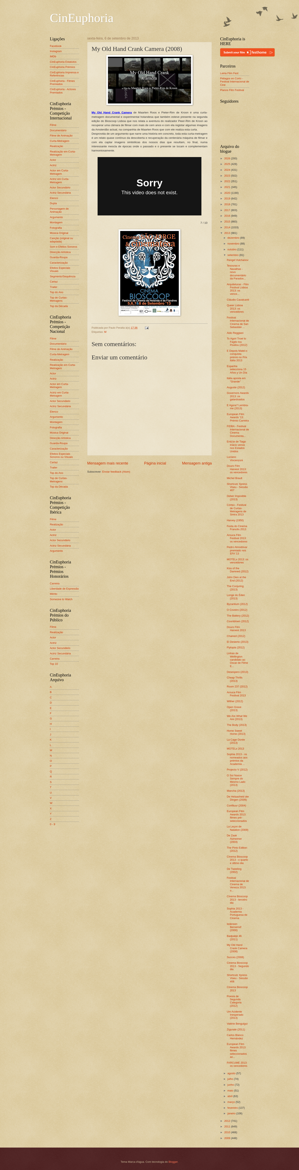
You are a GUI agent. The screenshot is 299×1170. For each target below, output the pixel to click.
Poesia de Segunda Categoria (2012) (234, 1001)
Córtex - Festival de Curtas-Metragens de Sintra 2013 (236, 509)
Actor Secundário (60, 187)
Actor (53, 159)
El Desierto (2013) (237, 641)
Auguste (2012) (236, 387)
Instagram (56, 51)
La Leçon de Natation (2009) (237, 828)
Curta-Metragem (59, 141)
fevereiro (233, 1107)
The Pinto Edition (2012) (237, 849)
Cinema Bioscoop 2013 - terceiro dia (237, 899)
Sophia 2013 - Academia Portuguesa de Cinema (237, 913)
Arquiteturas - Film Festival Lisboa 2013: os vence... (238, 289)
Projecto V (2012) (237, 769)
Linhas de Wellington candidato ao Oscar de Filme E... (237, 660)
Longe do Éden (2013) (236, 597)
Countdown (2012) (238, 621)
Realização (56, 146)
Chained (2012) (236, 636)
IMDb (53, 56)
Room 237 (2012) (237, 686)
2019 (227, 198)
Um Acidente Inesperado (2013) (235, 1015)
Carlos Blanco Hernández (235, 1037)
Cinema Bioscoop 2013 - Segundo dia (238, 966)
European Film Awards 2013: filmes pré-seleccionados (237, 816)
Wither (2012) (235, 701)
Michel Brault (234, 478)
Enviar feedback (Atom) (116, 471)
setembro (233, 255)
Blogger (173, 1161)
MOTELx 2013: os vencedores (237, 561)
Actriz (53, 165)
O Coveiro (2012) (237, 609)
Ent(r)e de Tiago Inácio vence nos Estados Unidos (236, 446)
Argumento (56, 217)
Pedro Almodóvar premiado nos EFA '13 (237, 550)
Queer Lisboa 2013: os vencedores (235, 308)
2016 (227, 215)
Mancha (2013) (236, 790)
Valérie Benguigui (237, 1023)
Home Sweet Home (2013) (236, 732)
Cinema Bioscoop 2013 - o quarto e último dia (237, 860)
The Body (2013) (237, 724)
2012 (227, 1120)
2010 (227, 1132)
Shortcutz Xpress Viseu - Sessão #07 (237, 487)
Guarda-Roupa (58, 257)
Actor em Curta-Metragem (59, 172)
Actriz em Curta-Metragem (59, 180)
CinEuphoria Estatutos (63, 61)
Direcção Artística (60, 252)
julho (230, 1078)
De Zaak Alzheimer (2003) (234, 838)
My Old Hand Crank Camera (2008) (237, 948)
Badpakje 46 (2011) (234, 937)
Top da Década (59, 306)
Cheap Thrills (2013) (235, 679)
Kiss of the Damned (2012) (237, 570)
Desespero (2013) (237, 671)
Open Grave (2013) (234, 708)
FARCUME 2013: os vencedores (237, 1064)
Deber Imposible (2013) (236, 497)
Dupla (53, 203)
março (231, 1102)
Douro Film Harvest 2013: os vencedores (237, 469)
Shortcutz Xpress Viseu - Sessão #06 (237, 978)
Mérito (53, 593)
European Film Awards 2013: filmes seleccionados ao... (237, 1050)
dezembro (233, 237)
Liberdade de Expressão (64, 588)
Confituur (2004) (236, 805)
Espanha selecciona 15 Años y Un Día (237, 369)
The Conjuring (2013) (235, 588)
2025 (227, 164)
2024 (227, 169)
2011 (227, 1126)
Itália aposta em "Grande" (236, 380)
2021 (227, 187)
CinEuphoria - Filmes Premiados (62, 82)
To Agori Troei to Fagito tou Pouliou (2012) (237, 342)
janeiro (231, 1113)
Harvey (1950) (235, 520)
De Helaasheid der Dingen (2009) (238, 798)
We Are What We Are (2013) (237, 717)
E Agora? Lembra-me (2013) (238, 407)
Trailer (53, 287)
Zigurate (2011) (236, 1029)
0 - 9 (52, 824)
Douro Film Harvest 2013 (236, 629)
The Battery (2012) (238, 615)
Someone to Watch (61, 599)
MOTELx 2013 (235, 748)
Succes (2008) (235, 957)
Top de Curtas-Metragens (58, 299)
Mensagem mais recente (107, 463)
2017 (227, 210)
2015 (227, 221)
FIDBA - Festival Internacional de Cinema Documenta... (238, 431)
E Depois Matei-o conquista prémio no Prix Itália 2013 (237, 355)
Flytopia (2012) (236, 647)
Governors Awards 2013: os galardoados (238, 396)
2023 (227, 175)
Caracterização (59, 262)
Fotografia (56, 227)
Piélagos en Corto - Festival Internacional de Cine (234, 81)
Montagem (56, 222)
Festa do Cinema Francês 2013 (237, 528)
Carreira (55, 583)
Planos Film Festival (232, 90)
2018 (227, 204)
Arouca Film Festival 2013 (236, 694)
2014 (227, 227)
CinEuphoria (82, 18)
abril (230, 1096)
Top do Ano (56, 292)
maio (230, 1090)
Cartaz (54, 281)
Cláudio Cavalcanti (238, 299)
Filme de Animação (61, 135)
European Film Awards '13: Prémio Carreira (238, 417)
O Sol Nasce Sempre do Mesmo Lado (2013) (236, 780)
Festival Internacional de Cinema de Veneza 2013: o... (238, 884)
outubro (232, 249)
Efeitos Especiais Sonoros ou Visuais (61, 455)
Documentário (58, 130)
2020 (227, 192)
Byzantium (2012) (237, 604)
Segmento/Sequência (62, 276)
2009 (227, 1138)
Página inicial (155, 463)
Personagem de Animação (59, 210)
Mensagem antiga (197, 463)
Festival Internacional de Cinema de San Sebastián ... (238, 322)
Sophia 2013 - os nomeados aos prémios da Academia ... (237, 759)
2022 (227, 181)
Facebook (56, 46)
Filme (53, 125)
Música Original (59, 233)
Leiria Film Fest (229, 73)
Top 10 (54, 663)
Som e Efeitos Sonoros (63, 246)
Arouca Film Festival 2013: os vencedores (237, 538)
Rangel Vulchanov (237, 260)
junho (231, 1084)
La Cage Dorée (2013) (236, 741)
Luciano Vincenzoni (235, 458)
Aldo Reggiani (235, 332)
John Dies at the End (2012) (236, 579)
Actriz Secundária (60, 192)
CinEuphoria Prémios (62, 67)
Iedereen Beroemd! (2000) (234, 927)
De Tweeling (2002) (234, 870)
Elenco (54, 198)
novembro (233, 243)
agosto (231, 1073)
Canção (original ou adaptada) (61, 240)
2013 (227, 233)
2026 (227, 158)
